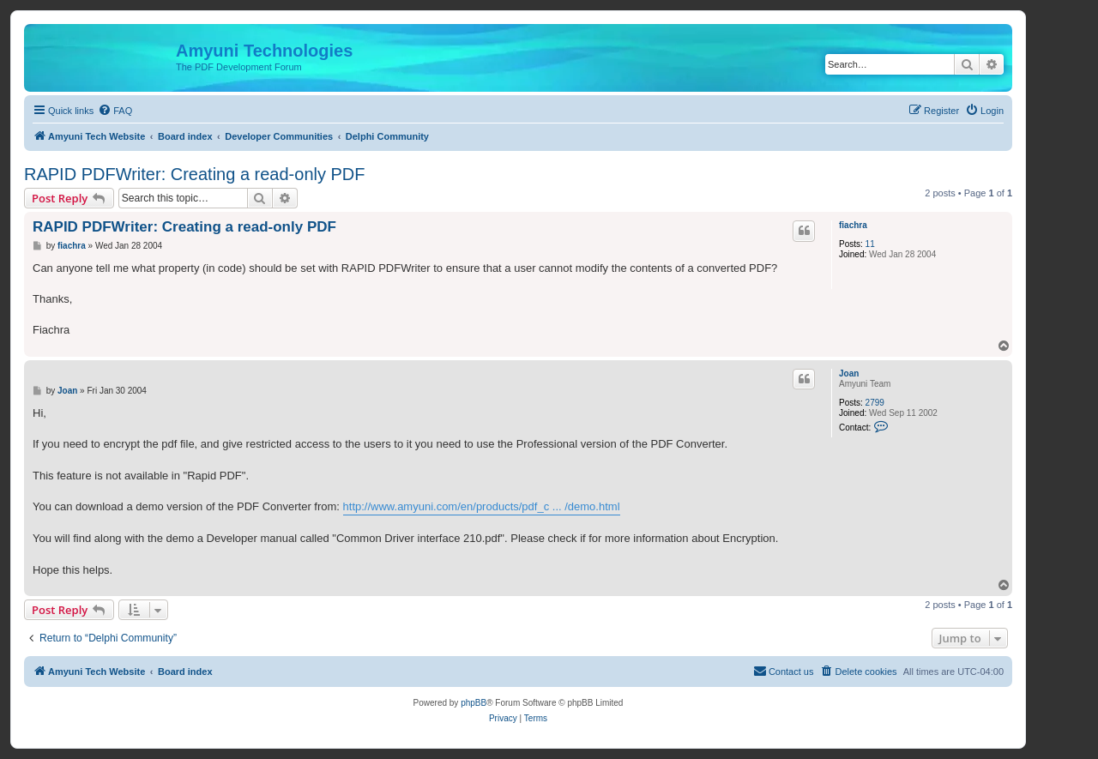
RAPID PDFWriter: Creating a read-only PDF (194, 174)
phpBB (473, 703)
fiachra (853, 225)
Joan (849, 373)
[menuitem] (115, 110)
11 (870, 244)
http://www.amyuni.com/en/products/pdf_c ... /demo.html (481, 506)
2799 (875, 402)
